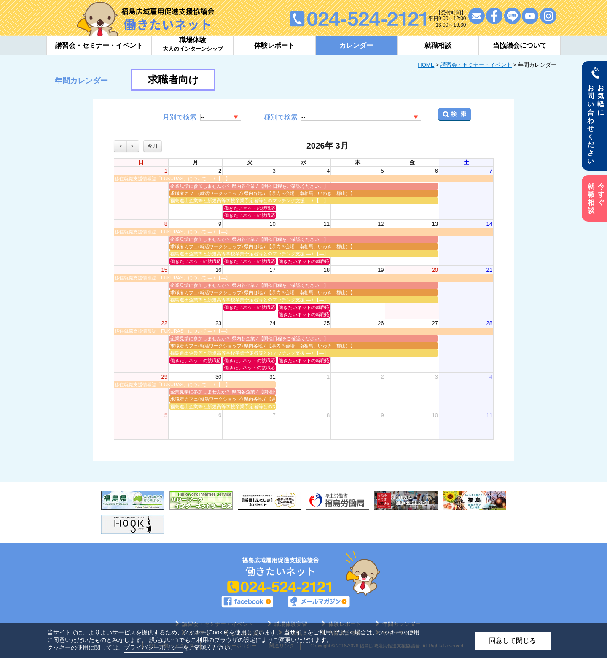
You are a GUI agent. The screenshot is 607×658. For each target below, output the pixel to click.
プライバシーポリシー (153, 647)
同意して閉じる (512, 640)
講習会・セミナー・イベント (476, 65)
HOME (426, 65)
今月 (152, 146)
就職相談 (437, 45)
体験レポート (274, 45)
